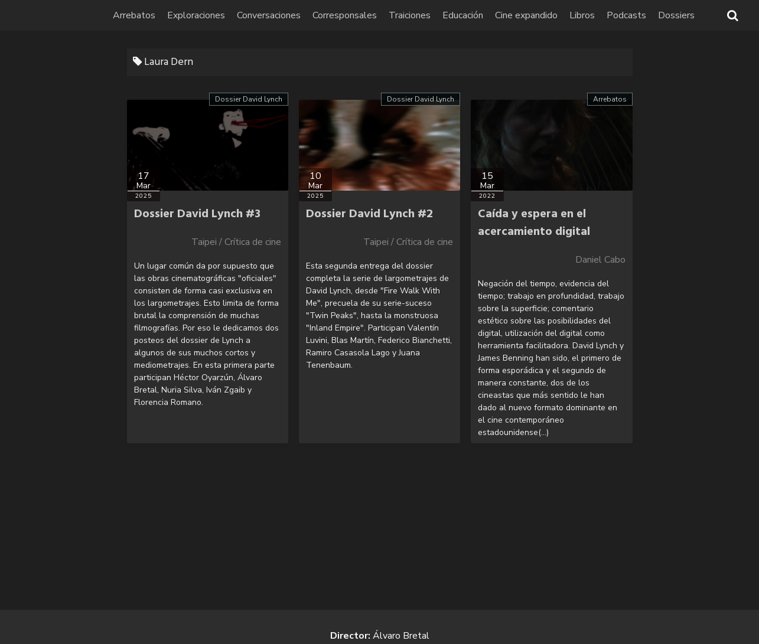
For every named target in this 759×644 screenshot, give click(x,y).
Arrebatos (134, 15)
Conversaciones (269, 15)
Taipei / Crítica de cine (236, 242)
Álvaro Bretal (401, 635)
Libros (582, 15)
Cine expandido (526, 15)
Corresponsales (344, 15)
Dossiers (676, 15)
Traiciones (410, 15)
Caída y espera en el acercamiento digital (534, 223)
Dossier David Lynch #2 (369, 214)
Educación (462, 15)
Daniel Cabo (600, 259)
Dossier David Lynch (248, 99)
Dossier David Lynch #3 (197, 214)
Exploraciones (196, 15)
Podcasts (626, 15)
